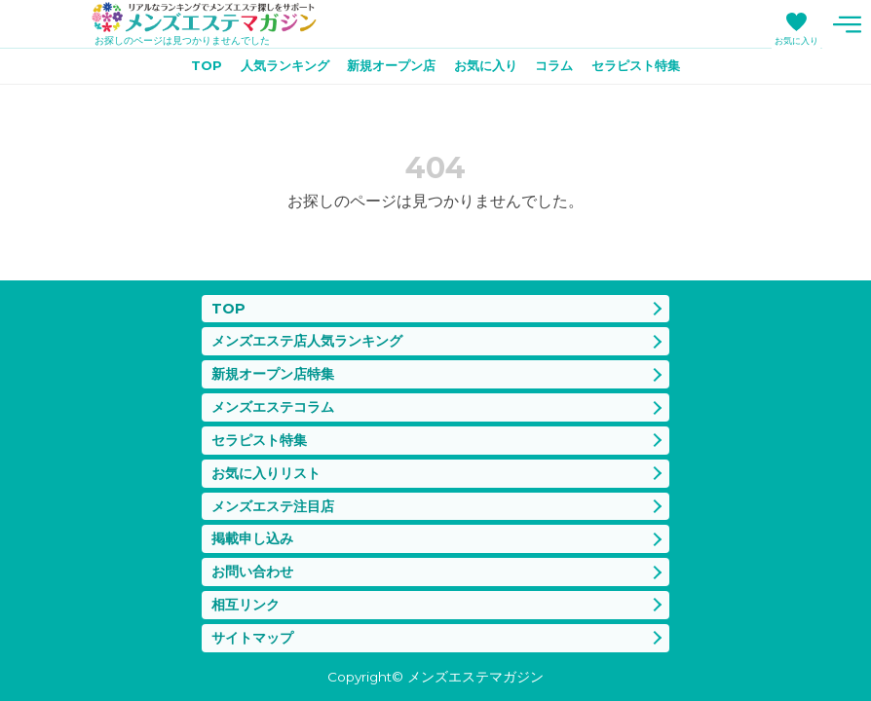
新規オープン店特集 (277, 360)
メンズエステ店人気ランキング (313, 326)
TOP (190, 69)
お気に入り (796, 40)
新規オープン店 (388, 69)
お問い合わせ (255, 567)
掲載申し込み (255, 533)
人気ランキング (274, 69)
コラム (562, 69)
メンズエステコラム (277, 395)
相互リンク (247, 602)
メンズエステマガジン (214, 18)
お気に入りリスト (269, 464)
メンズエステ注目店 (277, 499)
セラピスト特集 (650, 69)
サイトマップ (255, 636)
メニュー (846, 24)
